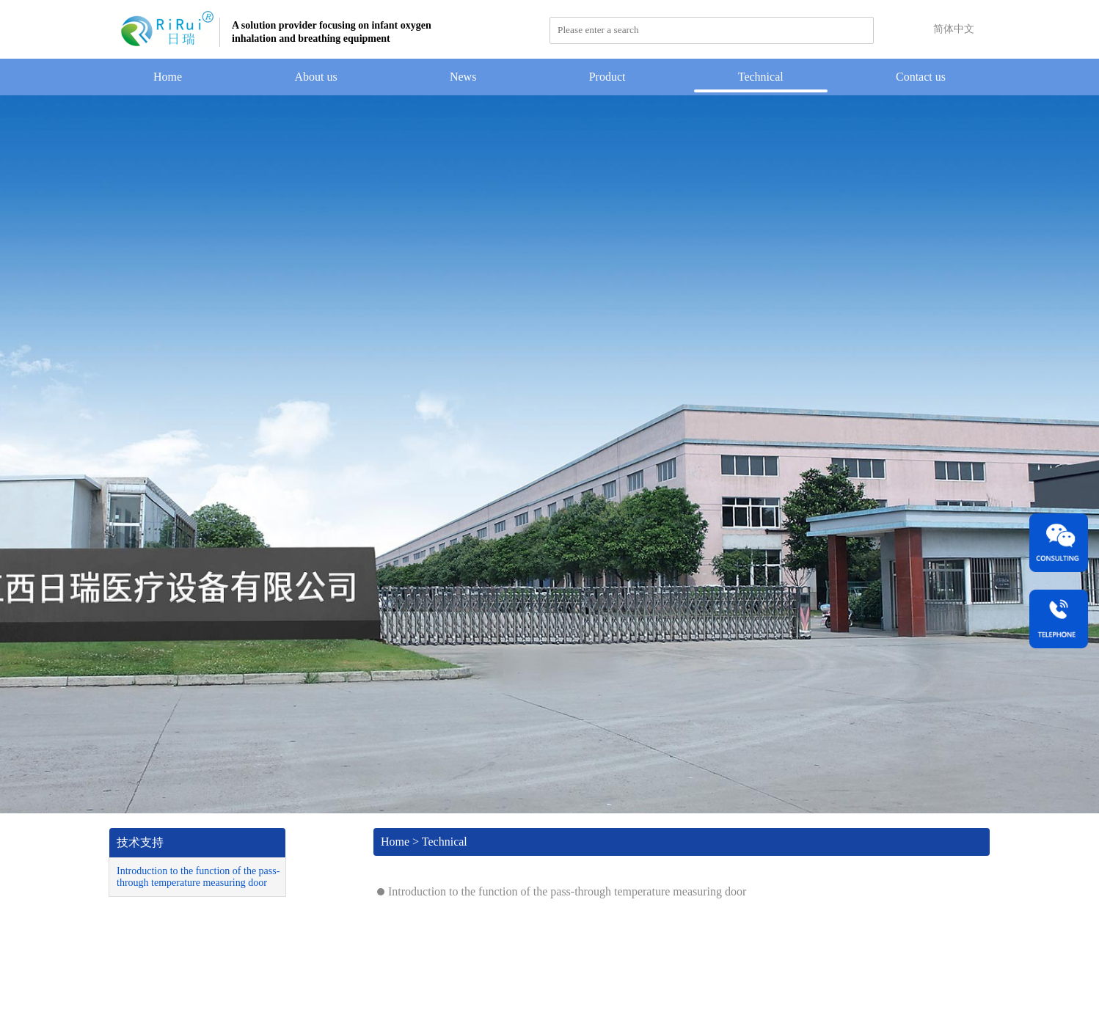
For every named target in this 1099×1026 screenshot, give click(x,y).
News (463, 76)
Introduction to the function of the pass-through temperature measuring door (198, 876)
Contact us (921, 76)
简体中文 (953, 28)
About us (315, 76)
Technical (761, 76)
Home (167, 76)
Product (607, 76)
